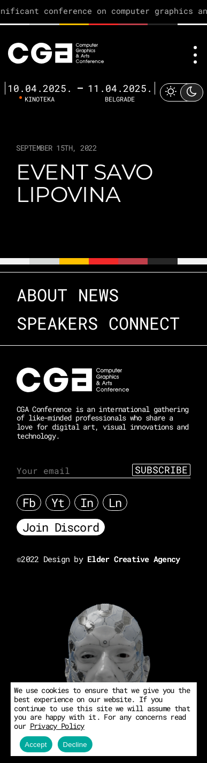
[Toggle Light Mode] (181, 92)
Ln (115, 502)
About (42, 294)
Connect (144, 323)
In (86, 502)
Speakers (57, 323)
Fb (28, 502)
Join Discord (60, 527)
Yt (57, 502)
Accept (36, 745)
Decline (75, 745)
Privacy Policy (57, 726)
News (98, 294)
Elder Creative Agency (133, 559)
